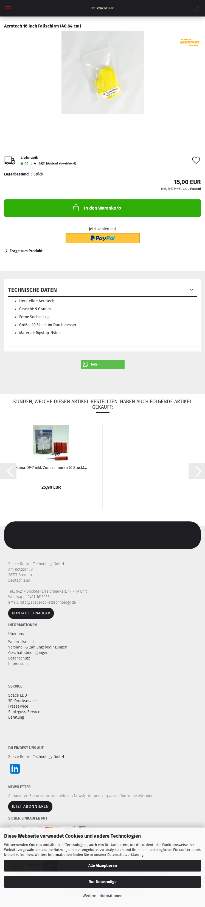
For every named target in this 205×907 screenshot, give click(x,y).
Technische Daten (32, 290)
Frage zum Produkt (26, 251)
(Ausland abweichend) (61, 163)
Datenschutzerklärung (125, 855)
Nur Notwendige (103, 881)
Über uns (16, 633)
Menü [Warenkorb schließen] (8, 8)
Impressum (18, 663)
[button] (103, 364)
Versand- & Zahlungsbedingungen (38, 647)
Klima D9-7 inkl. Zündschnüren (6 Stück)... (51, 467)
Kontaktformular (31, 613)
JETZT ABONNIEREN (30, 806)
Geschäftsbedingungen (28, 652)
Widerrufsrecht (21, 641)
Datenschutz (19, 658)
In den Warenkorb (96, 207)
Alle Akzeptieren (102, 865)
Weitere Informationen (102, 896)
